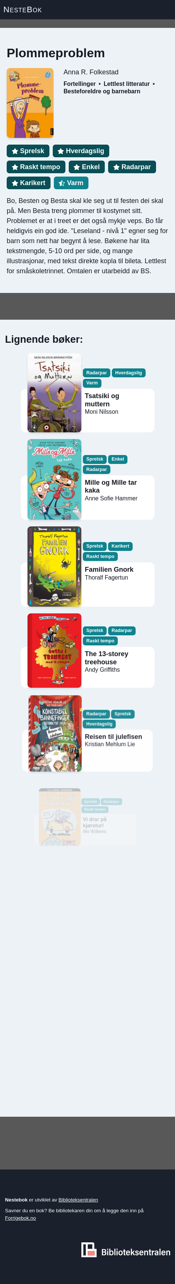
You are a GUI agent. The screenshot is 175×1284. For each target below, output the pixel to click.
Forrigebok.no (20, 1218)
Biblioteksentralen (78, 1200)
